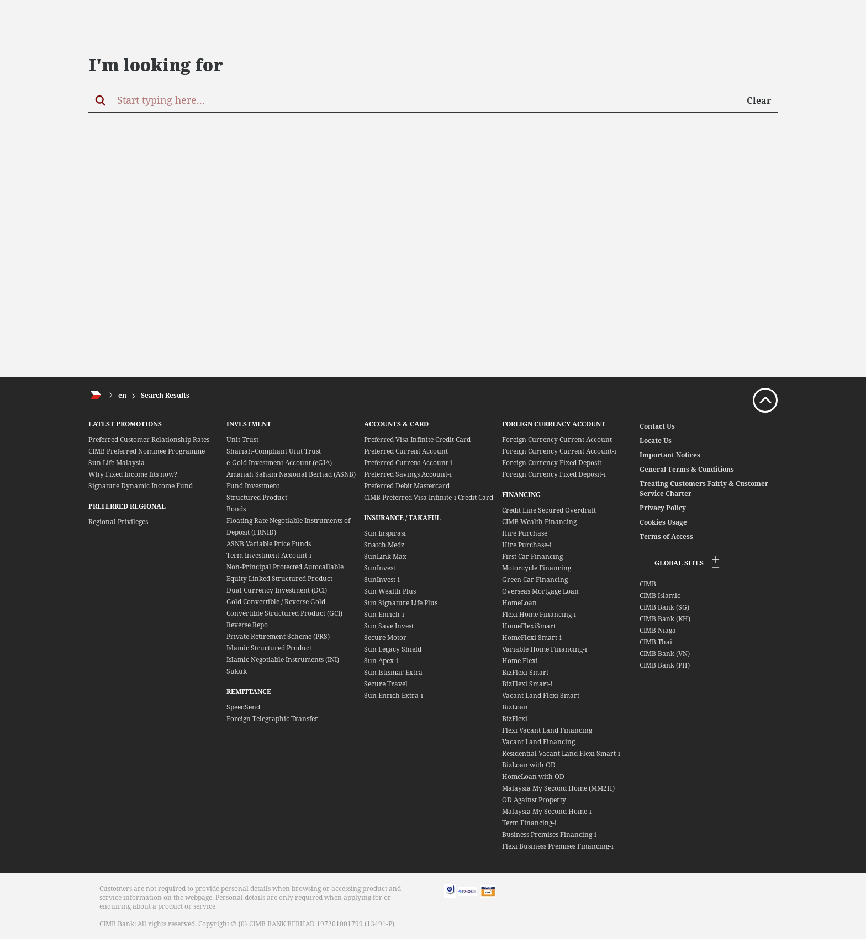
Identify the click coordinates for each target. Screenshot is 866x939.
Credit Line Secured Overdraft (549, 510)
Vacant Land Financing (538, 741)
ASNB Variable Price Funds (268, 543)
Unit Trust (242, 439)
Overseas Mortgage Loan (540, 591)
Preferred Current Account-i (408, 462)
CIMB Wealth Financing (539, 521)
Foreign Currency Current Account (557, 439)
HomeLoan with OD (533, 776)
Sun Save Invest (389, 626)
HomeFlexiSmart (529, 626)
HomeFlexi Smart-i (532, 637)
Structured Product (256, 497)
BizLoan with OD (529, 765)
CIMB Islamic (660, 595)
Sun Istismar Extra (393, 672)
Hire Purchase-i (527, 544)
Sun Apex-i (381, 660)
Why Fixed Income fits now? (132, 474)
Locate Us (656, 440)
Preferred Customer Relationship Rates (148, 439)
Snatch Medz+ (386, 544)
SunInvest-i (382, 579)
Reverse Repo (247, 624)
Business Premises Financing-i (549, 834)
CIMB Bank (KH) (665, 618)
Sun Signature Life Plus (400, 602)
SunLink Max (385, 556)
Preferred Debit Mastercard (407, 485)
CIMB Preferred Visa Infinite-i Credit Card (428, 497)
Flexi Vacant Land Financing (547, 730)
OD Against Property (534, 799)
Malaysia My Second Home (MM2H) (558, 788)
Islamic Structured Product (268, 648)
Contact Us (657, 426)
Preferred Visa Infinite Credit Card (417, 439)
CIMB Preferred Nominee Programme (146, 451)
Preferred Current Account (406, 451)
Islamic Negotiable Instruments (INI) (282, 659)
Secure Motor (385, 637)
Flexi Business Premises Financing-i (558, 846)
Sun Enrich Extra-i (393, 695)
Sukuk (236, 671)
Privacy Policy (663, 508)
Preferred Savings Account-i (408, 474)
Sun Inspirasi (385, 533)
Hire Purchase (524, 533)
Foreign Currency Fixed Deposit (551, 462)
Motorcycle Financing (536, 568)
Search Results (165, 395)
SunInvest (379, 568)
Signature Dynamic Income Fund (140, 485)
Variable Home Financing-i (544, 649)
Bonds (236, 509)
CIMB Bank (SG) (664, 607)
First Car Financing (532, 556)
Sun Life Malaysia (116, 462)
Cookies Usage (663, 522)
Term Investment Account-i (268, 555)
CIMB (648, 584)
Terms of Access (666, 536)
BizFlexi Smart (525, 672)
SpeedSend (243, 707)
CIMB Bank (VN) (665, 653)
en (122, 395)
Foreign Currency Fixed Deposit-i (554, 474)
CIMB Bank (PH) (665, 665)
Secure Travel (386, 684)
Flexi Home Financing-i (539, 614)
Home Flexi (520, 660)
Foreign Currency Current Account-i (559, 451)
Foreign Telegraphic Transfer (272, 718)
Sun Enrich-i (384, 614)
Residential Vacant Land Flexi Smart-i (561, 753)
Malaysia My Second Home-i (547, 811)
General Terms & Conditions (687, 469)
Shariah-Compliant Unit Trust (273, 451)
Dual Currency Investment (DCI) (276, 590)
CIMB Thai (656, 642)
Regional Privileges (118, 521)
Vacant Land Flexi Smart (540, 695)
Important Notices (670, 455)
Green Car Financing (535, 579)
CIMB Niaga (658, 630)
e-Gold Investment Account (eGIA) (279, 462)
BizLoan (515, 707)
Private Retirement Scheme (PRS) (278, 636)
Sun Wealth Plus (390, 591)
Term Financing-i (529, 823)
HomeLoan (519, 602)
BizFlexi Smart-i (527, 684)
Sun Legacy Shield (392, 649)
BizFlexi (514, 718)
